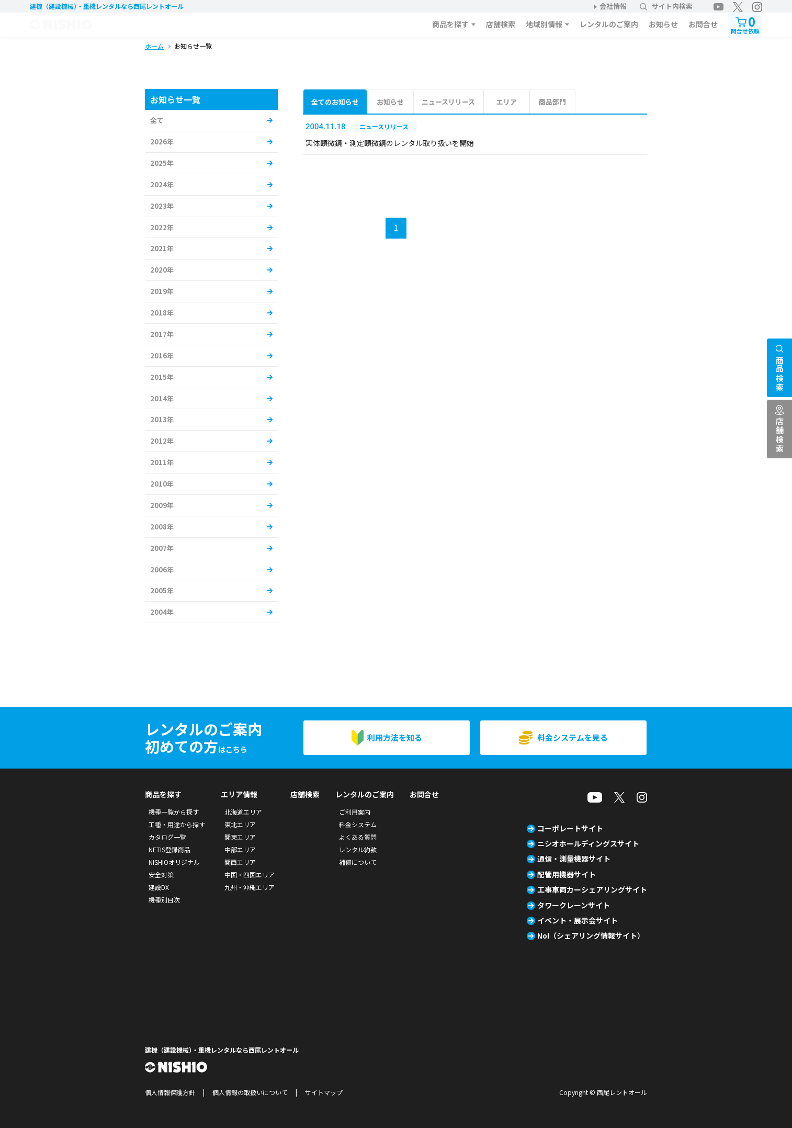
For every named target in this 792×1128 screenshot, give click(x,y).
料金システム (358, 824)
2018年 (162, 313)
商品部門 (552, 102)
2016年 (162, 355)
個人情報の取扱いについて (250, 1092)
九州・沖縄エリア (249, 887)
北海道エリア (243, 811)
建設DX (159, 887)
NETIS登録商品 (169, 849)
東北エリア (240, 824)
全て (157, 120)
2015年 (162, 377)
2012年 (162, 441)
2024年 (162, 184)
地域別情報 (544, 24)
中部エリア (240, 849)
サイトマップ (324, 1092)
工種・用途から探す (177, 824)
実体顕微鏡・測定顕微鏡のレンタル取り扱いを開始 (390, 143)
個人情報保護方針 (170, 1092)
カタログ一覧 (167, 836)
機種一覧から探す (174, 811)
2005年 (162, 590)
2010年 (162, 484)
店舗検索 (500, 24)
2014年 (162, 398)
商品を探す (450, 24)
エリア (506, 102)
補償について (358, 862)
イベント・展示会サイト (577, 920)
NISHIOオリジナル (174, 862)
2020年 (162, 270)
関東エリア (240, 836)
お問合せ (703, 24)
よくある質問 (358, 836)
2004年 (162, 612)
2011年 (162, 462)
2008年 (162, 527)
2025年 (162, 163)
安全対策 (161, 874)
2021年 (162, 248)
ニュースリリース (448, 102)
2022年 (162, 227)
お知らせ (663, 24)
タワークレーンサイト (573, 905)
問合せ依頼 (745, 24)
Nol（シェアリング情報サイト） (590, 935)
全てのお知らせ (335, 102)
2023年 (162, 206)
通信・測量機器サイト (573, 858)
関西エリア (240, 862)
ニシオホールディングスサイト (588, 843)
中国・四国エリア (249, 874)
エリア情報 (239, 794)
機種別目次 (164, 899)
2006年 (162, 569)
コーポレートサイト (570, 828)
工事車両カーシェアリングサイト (592, 889)
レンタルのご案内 (609, 24)
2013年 (162, 419)
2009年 (162, 505)
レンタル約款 (358, 849)
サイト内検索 (666, 6)
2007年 (162, 548)
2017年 (162, 334)
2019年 (162, 291)
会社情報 (613, 6)
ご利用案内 (354, 811)
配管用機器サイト (566, 874)
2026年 (162, 141)
